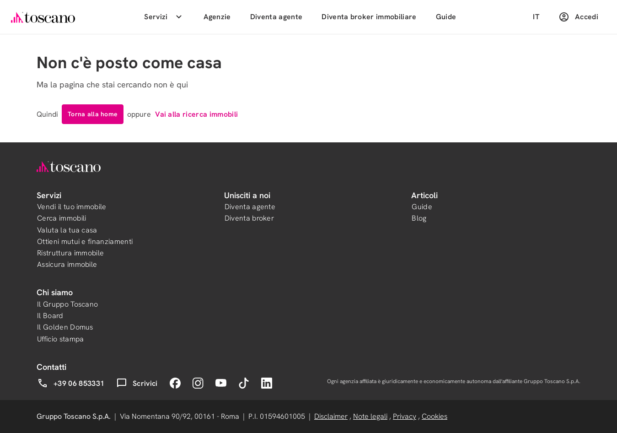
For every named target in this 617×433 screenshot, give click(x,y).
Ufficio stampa (60, 339)
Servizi (164, 16)
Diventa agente (276, 17)
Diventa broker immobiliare (369, 17)
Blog (419, 218)
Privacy (404, 416)
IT (536, 17)
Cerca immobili (61, 218)
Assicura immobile (67, 264)
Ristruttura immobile (70, 253)
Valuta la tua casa (67, 230)
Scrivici (137, 383)
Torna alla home (93, 114)
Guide (446, 17)
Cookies (434, 416)
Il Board (50, 315)
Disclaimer (331, 416)
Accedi (578, 16)
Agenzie (217, 17)
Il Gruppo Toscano (67, 304)
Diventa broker (249, 218)
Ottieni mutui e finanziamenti (85, 241)
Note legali (370, 416)
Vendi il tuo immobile (72, 206)
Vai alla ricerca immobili (196, 114)
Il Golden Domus (65, 327)
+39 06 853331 (70, 383)
